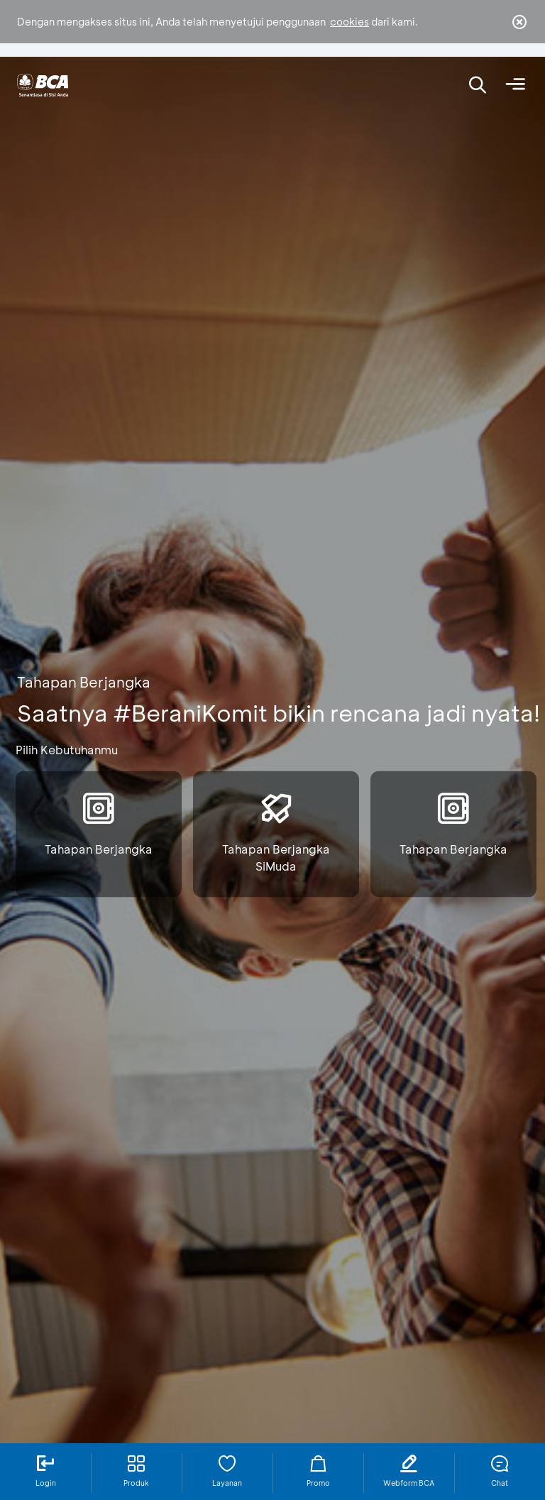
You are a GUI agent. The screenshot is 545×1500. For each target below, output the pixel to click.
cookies (349, 21)
